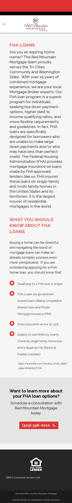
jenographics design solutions (45, 500)
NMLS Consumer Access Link (23, 477)
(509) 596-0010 (39, 425)
